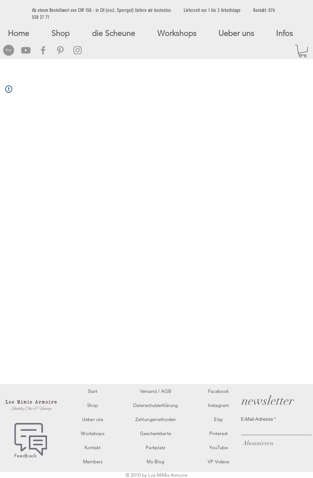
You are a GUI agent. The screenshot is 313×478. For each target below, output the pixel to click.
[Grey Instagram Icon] (77, 50)
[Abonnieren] (257, 443)
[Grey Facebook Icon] (43, 50)
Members (92, 462)
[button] (302, 51)
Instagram (218, 405)
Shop (92, 405)
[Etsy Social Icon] (8, 50)
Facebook (218, 391)
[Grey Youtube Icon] (25, 50)
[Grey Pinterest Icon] (60, 50)
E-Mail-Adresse (257, 419)
